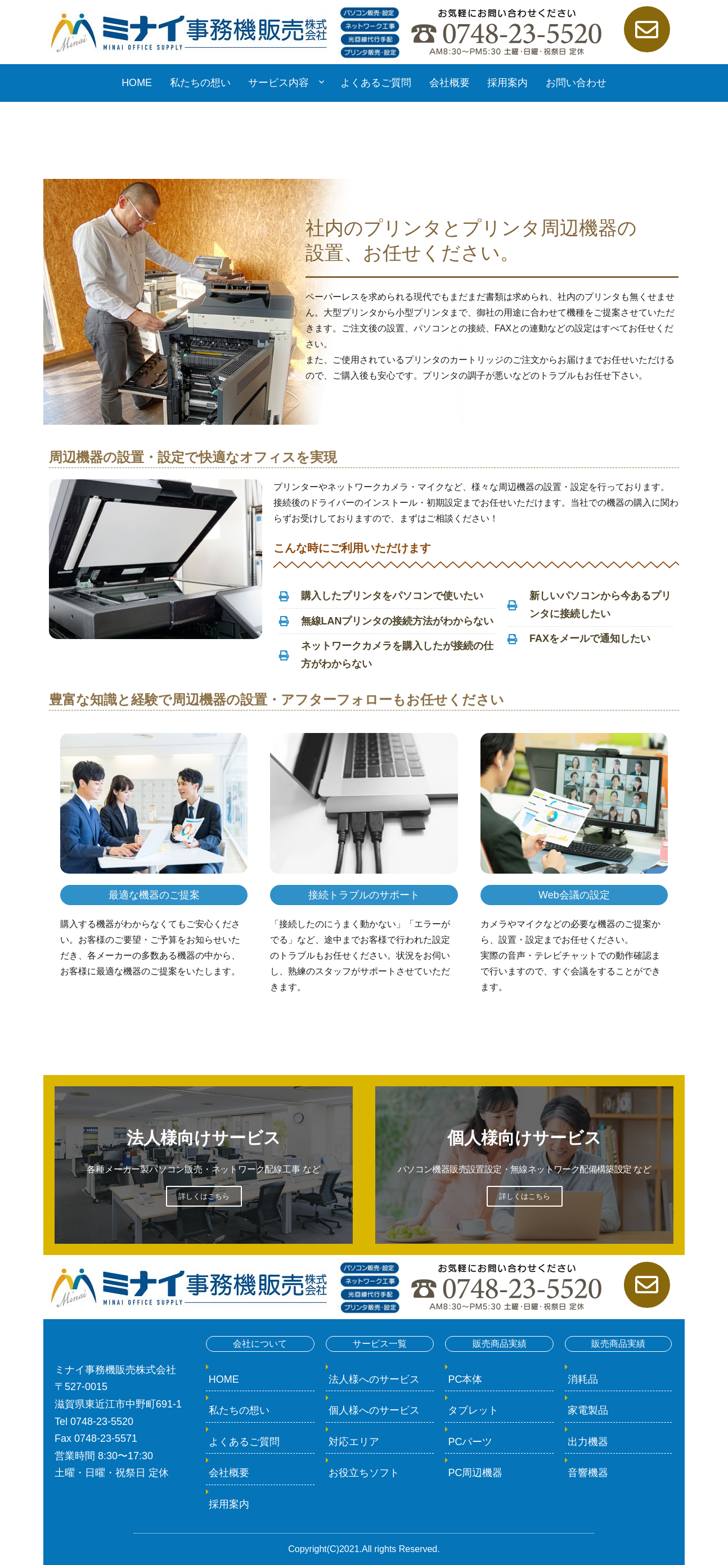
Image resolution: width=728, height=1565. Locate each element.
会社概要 (449, 82)
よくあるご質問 (375, 82)
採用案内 (507, 82)
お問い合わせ (576, 82)
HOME (137, 82)
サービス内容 (278, 82)
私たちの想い (200, 82)
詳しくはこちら (204, 1196)
